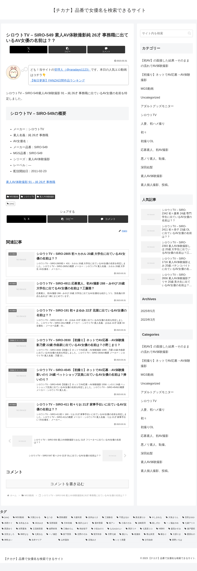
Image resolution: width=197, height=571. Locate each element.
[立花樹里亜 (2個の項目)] (36, 536)
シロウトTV (27, 197)
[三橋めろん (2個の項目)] (67, 536)
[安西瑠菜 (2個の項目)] (52, 531)
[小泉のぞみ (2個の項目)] (125, 531)
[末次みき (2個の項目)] (38, 531)
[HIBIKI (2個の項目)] (160, 536)
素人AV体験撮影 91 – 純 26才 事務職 (30, 182)
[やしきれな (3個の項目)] (156, 525)
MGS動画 (12, 197)
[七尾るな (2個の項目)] (37, 542)
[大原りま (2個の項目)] (175, 542)
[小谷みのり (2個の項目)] (97, 536)
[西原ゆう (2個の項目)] (7, 536)
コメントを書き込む (67, 492)
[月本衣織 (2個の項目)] (67, 531)
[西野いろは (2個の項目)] (182, 548)
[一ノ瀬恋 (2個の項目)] (51, 542)
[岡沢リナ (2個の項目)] (131, 536)
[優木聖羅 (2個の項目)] (97, 531)
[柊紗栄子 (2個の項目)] (82, 536)
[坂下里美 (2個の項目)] (66, 542)
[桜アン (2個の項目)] (111, 531)
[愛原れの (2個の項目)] (190, 542)
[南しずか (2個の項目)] (155, 531)
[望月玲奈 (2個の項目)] (96, 542)
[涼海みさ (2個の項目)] (97, 548)
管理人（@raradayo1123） (72, 69)
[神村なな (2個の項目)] (23, 542)
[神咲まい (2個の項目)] (13, 548)
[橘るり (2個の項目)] (162, 542)
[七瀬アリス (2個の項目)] (189, 531)
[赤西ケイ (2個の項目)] (7, 531)
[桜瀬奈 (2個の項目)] (136, 542)
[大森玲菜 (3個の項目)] (77, 525)
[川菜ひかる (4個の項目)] (34, 525)
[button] (67, 49)
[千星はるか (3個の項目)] (123, 525)
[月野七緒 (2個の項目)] (110, 542)
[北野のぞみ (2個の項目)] (81, 542)
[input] (166, 33)
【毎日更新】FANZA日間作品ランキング (57, 80)
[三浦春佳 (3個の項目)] (107, 525)
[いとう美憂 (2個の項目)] (125, 548)
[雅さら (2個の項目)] (123, 542)
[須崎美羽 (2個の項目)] (140, 531)
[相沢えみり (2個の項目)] (82, 531)
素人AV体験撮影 (45, 197)
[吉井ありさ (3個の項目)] (92, 525)
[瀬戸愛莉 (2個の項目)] (190, 536)
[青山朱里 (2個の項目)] (149, 542)
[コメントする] (88, 49)
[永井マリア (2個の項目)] (42, 548)
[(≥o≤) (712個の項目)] (5, 525)
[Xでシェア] (47, 49)
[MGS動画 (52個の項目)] (18, 525)
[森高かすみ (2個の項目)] (175, 536)
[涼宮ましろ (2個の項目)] (8, 542)
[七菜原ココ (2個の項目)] (146, 536)
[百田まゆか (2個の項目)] (189, 525)
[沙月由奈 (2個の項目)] (154, 548)
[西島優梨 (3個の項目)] (62, 525)
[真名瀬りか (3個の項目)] (139, 525)
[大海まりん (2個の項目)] (172, 525)
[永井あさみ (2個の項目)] (22, 531)
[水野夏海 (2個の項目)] (21, 536)
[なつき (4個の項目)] (49, 525)
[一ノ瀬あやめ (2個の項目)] (171, 531)
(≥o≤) (10, 203)
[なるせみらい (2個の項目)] (115, 536)
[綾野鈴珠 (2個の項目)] (52, 536)
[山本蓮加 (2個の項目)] (70, 548)
